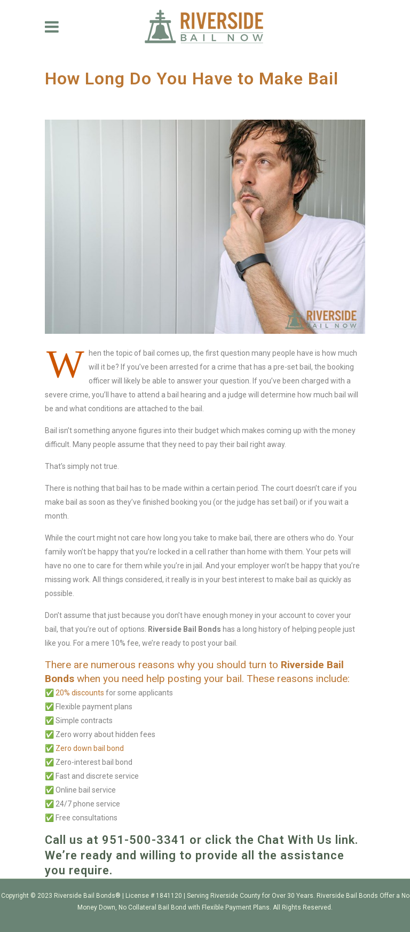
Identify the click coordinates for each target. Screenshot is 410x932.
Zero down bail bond (89, 748)
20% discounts (80, 692)
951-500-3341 (146, 840)
